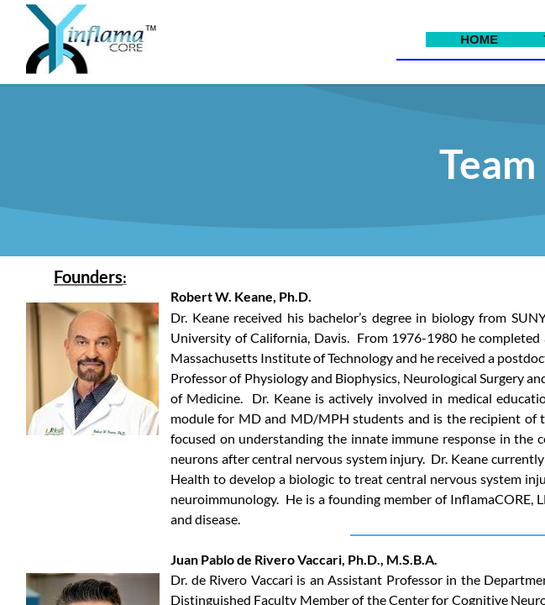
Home (479, 39)
